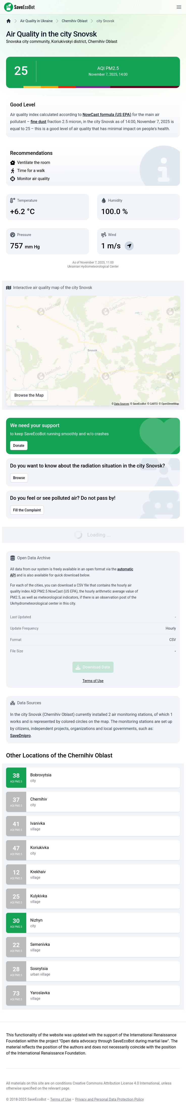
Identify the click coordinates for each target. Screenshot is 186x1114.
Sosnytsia (103, 969)
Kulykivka (103, 896)
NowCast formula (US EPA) (107, 114)
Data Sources (121, 403)
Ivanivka (103, 823)
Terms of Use (93, 681)
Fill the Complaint (27, 510)
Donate (19, 445)
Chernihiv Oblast (75, 21)
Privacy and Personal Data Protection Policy (109, 1099)
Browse (19, 477)
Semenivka (103, 945)
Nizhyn (103, 920)
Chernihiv (103, 799)
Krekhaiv (103, 872)
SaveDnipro (20, 735)
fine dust (38, 121)
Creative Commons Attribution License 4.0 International (116, 1083)
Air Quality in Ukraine (36, 21)
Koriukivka (103, 848)
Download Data (92, 667)
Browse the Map (29, 395)
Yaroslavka (103, 993)
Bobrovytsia (103, 775)
